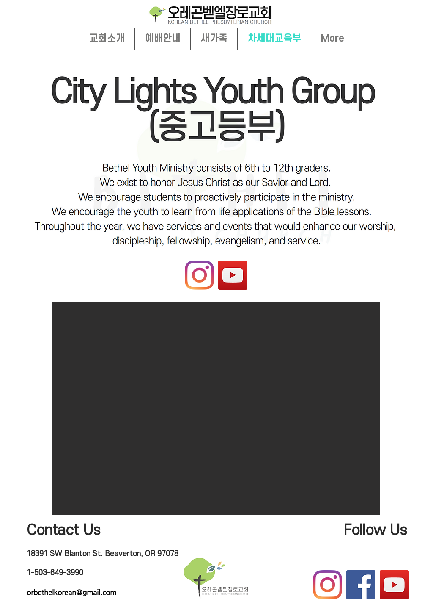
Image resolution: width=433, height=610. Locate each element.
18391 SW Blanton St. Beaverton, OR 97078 (102, 554)
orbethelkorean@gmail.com (71, 592)
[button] (216, 408)
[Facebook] (360, 584)
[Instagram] (199, 275)
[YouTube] (232, 275)
